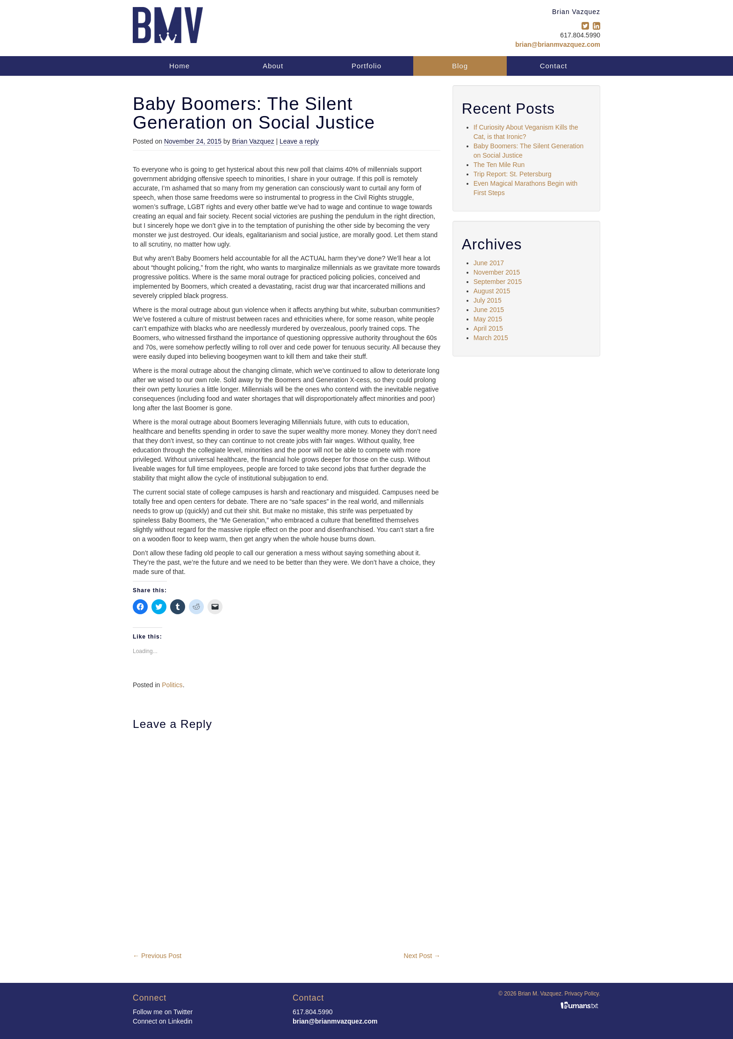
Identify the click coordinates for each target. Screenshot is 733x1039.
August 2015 (492, 291)
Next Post (422, 955)
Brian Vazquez (253, 141)
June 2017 (489, 263)
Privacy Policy (582, 993)
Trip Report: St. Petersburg (513, 174)
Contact (554, 66)
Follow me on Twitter (163, 1012)
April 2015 (488, 328)
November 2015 (497, 272)
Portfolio (366, 66)
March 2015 (491, 337)
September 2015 (498, 281)
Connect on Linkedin (163, 1021)
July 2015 (488, 300)
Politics (172, 685)
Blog (460, 66)
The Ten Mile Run (499, 164)
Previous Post (157, 955)
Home (179, 66)
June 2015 (489, 309)
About (273, 66)
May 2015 (488, 319)
